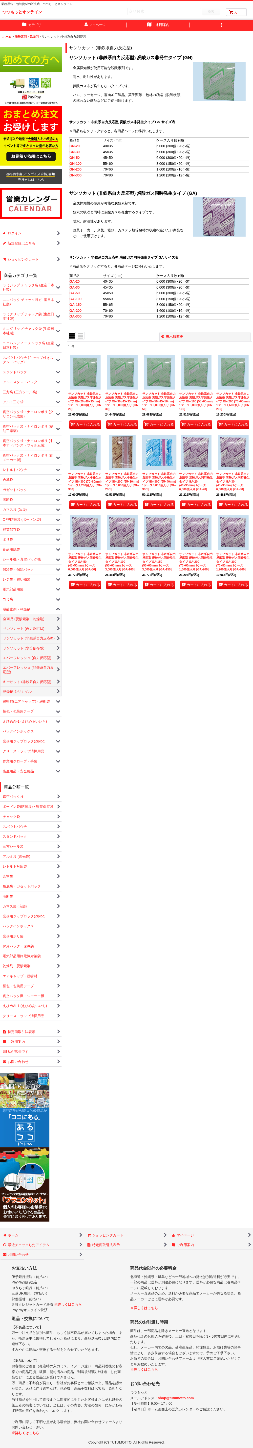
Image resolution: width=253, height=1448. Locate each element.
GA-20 (74, 281)
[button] (221, 25)
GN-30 (74, 152)
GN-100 (75, 164)
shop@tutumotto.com (176, 1398)
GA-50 (74, 293)
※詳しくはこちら (68, 1304)
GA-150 (75, 305)
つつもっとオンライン (22, 12)
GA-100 (75, 299)
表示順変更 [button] (172, 337)
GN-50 (74, 158)
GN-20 (74, 146)
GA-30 (74, 287)
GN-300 (75, 175)
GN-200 (75, 169)
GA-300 (75, 316)
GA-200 (75, 311)
